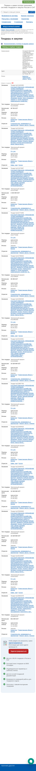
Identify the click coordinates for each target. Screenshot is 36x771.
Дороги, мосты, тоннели (26, 125)
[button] (31, 761)
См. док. (13, 151)
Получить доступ (7, 766)
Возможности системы (10, 16)
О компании (18, 22)
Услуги (21, 165)
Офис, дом (14, 165)
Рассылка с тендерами (10, 19)
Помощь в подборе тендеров (12, 47)
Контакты (29, 22)
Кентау (29, 79)
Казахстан (25, 76)
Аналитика (25, 19)
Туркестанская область (26, 78)
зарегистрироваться (15, 643)
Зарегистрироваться (18, 651)
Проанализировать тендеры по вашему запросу (19, 44)
